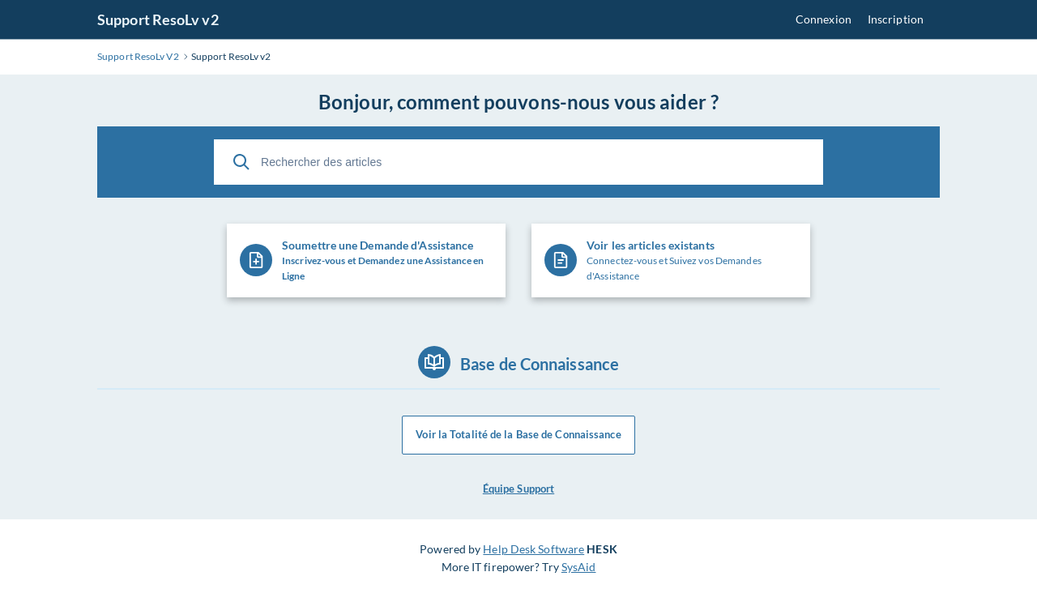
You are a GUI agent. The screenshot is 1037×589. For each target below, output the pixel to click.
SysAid (578, 567)
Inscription (896, 19)
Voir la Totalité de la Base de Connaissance (518, 435)
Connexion (823, 19)
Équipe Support (518, 488)
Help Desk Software (533, 549)
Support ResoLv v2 (158, 19)
